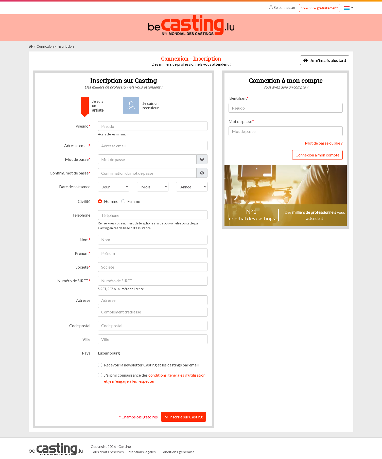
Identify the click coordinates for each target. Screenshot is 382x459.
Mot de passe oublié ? (324, 141)
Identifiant (238, 96)
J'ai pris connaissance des (154, 376)
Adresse (83, 298)
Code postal (79, 324)
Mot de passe (77, 157)
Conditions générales (178, 450)
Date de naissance (74, 185)
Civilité (84, 199)
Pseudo (82, 124)
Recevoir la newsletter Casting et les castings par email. (151, 363)
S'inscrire (319, 8)
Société (82, 265)
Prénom (82, 251)
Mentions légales (142, 450)
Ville (86, 337)
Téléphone (81, 213)
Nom (84, 238)
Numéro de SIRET (73, 279)
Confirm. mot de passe (69, 171)
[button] (348, 7)
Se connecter (282, 7)
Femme (133, 199)
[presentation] (168, 397)
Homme (111, 199)
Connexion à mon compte (317, 153)
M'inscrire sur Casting (183, 415)
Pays (86, 351)
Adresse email (76, 144)
